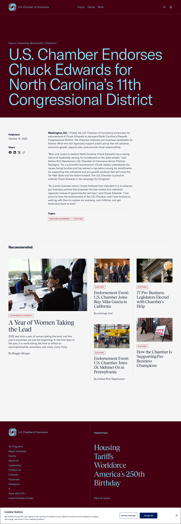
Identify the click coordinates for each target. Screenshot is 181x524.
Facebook (14, 479)
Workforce (110, 465)
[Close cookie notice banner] (176, 515)
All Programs (15, 446)
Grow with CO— (17, 493)
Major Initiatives (17, 451)
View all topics (102, 498)
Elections (51, 43)
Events (91, 7)
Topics (81, 7)
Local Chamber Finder (21, 498)
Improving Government (30, 43)
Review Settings (128, 515)
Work (101, 7)
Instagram (14, 484)
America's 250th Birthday (119, 478)
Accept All (148, 515)
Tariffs (103, 456)
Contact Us (14, 470)
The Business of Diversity (21, 316)
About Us (13, 460)
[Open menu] (171, 7)
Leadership (14, 465)
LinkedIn (13, 474)
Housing (107, 447)
